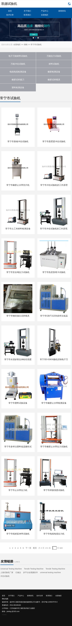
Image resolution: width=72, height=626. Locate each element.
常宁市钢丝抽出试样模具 (17, 316)
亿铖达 (18, 572)
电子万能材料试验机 (18, 56)
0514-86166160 (69, 3)
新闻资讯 (62, 11)
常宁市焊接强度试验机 (53, 490)
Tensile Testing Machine (33, 569)
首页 (10, 11)
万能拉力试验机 (54, 56)
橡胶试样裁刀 (18, 80)
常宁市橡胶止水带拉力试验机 (54, 446)
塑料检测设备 (18, 87)
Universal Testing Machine (11, 569)
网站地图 (5, 599)
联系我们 (27, 15)
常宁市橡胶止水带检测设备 (54, 403)
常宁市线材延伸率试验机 (17, 534)
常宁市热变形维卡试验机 (53, 272)
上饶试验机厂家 (6, 572)
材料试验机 (54, 64)
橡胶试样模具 (54, 80)
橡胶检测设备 (54, 72)
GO (61, 548)
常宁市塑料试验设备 (18, 403)
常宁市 (33, 44)
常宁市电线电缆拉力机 (53, 534)
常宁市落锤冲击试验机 (17, 141)
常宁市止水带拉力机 (18, 490)
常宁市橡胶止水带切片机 (17, 185)
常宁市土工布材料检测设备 (18, 229)
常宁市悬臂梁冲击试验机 (53, 141)
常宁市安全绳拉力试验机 (17, 272)
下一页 (28, 548)
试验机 (4, 614)
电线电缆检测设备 (18, 72)
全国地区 (44, 15)
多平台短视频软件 (30, 572)
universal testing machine (50, 572)
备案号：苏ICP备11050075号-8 (46, 602)
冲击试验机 (5, 576)
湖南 (25, 44)
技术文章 (10, 15)
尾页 (35, 548)
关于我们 (27, 11)
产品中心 (44, 11)
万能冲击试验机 (18, 64)
